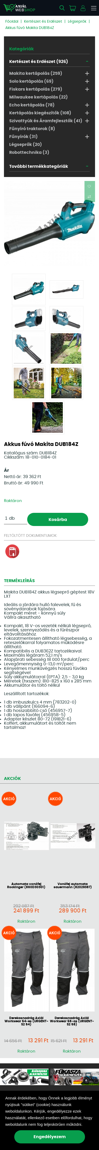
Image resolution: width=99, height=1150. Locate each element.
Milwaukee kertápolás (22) (38, 97)
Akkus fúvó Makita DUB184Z (29, 28)
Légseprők (77, 21)
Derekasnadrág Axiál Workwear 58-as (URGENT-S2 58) (72, 1021)
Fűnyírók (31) (23, 137)
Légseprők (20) (25, 144)
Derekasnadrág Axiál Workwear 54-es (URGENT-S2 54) (26, 1021)
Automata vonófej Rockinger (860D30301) (26, 885)
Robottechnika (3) (29, 152)
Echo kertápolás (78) (32, 105)
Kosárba (58, 520)
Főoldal (11, 21)
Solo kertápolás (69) (31, 81)
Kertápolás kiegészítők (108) (40, 113)
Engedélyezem (50, 1137)
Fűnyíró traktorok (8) (32, 129)
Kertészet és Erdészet (43, 21)
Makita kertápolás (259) (35, 73)
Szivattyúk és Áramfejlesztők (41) (45, 121)
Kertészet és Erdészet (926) (38, 62)
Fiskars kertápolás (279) (35, 89)
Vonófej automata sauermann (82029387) (73, 885)
